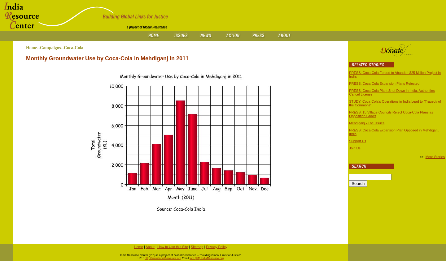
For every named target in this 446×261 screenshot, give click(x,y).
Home (138, 247)
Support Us (357, 141)
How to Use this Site (172, 247)
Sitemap (197, 247)
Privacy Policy (216, 247)
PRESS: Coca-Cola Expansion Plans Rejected (384, 83)
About (150, 247)
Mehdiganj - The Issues (366, 123)
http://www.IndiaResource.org (163, 258)
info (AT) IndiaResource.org (207, 258)
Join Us (355, 148)
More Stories (435, 157)
